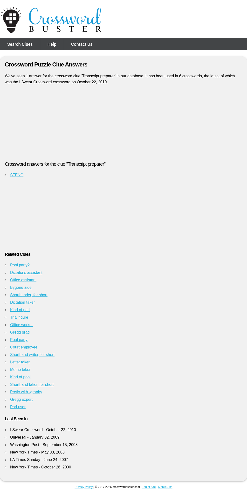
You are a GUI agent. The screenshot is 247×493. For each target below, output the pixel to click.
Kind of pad (20, 310)
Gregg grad (20, 332)
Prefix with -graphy (26, 392)
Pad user (18, 407)
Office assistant (23, 280)
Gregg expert (21, 399)
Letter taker (20, 362)
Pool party (18, 340)
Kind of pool (20, 377)
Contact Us (82, 44)
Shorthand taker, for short (32, 384)
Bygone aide (21, 287)
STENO (16, 175)
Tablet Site (149, 487)
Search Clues (20, 44)
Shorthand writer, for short (32, 355)
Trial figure (19, 317)
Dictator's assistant (26, 272)
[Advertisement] (123, 125)
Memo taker (20, 370)
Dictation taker (22, 302)
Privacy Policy (84, 487)
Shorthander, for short (29, 295)
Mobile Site (165, 487)
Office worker (21, 325)
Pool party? (20, 265)
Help (52, 44)
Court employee (23, 347)
